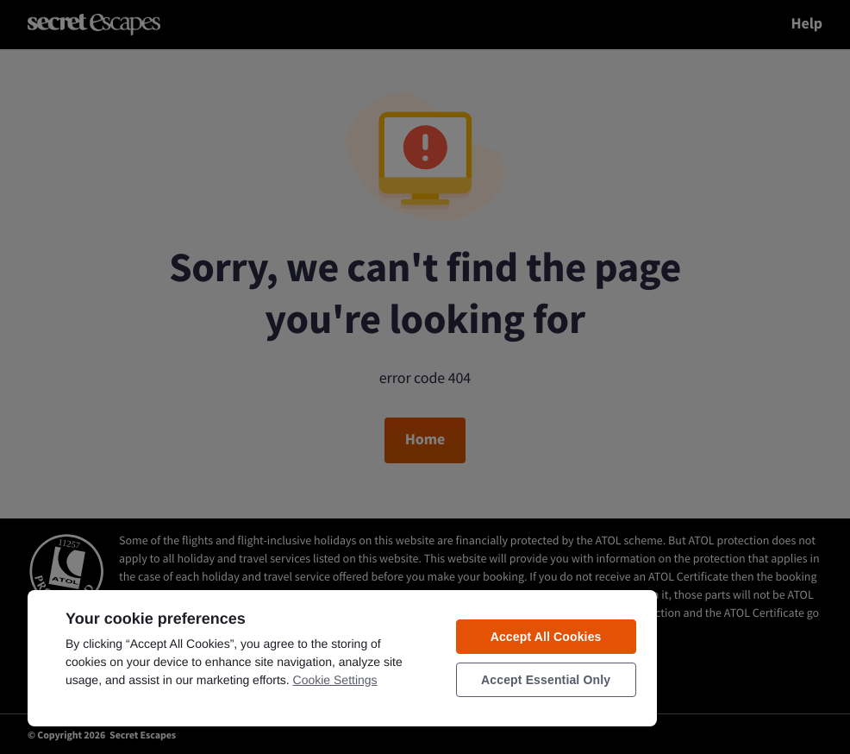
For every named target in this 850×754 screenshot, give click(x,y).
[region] (342, 657)
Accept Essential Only (545, 680)
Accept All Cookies (546, 637)
